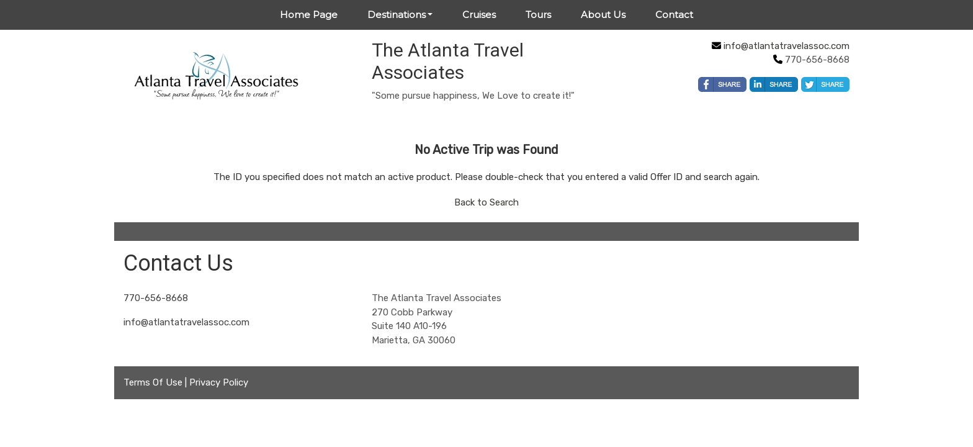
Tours (538, 14)
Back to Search (486, 202)
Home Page (309, 14)
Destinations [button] (396, 14)
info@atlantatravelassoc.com (787, 46)
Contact (674, 14)
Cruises (479, 14)
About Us (603, 14)
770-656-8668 (155, 298)
